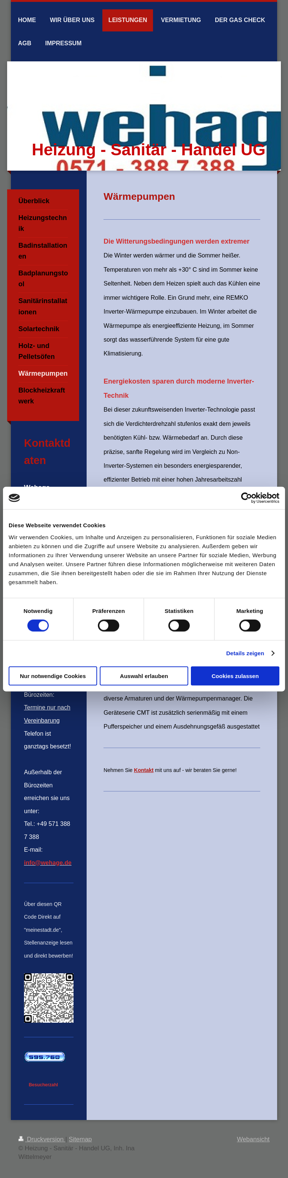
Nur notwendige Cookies (53, 675)
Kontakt (143, 770)
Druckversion (41, 1139)
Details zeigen (245, 653)
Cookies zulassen (235, 675)
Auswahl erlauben (144, 675)
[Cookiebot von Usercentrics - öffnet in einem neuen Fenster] (246, 498)
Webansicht (253, 1139)
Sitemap (80, 1139)
